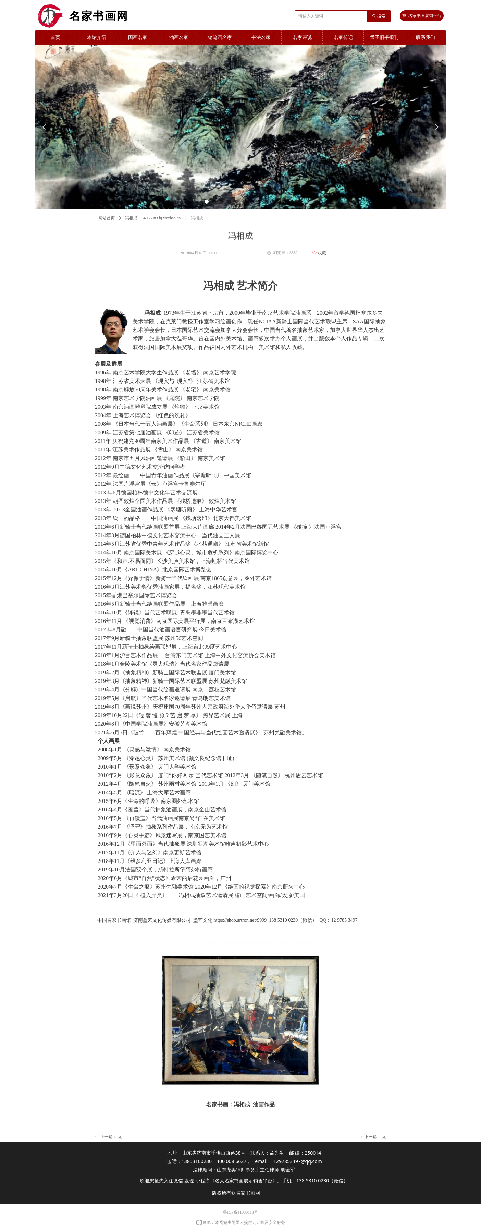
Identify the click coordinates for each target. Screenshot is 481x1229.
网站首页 (106, 218)
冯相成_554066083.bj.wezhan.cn (153, 218)
